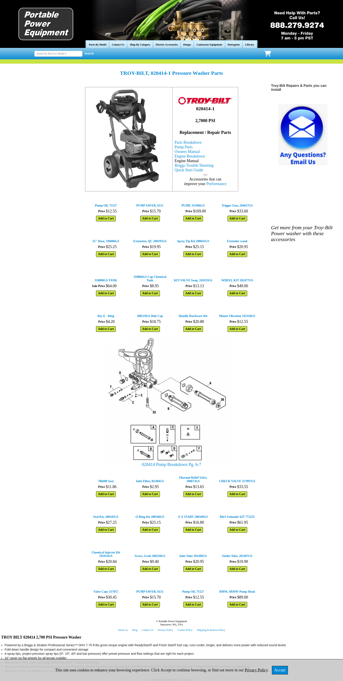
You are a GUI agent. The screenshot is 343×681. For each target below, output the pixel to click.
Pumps (187, 44)
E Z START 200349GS (193, 516)
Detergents (234, 44)
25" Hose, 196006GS (106, 241)
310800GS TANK (105, 280)
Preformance (216, 184)
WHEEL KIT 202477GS (237, 280)
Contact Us (118, 44)
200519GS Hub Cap (150, 316)
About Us (123, 630)
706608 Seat (106, 481)
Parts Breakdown (188, 142)
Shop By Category (140, 44)
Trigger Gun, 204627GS (237, 205)
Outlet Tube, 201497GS (237, 556)
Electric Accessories (167, 44)
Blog (134, 630)
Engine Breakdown (190, 156)
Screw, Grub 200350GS (150, 556)
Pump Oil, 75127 (106, 205)
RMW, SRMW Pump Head (237, 591)
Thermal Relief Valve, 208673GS (193, 479)
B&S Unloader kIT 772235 (237, 516)
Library (249, 44)
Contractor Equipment (209, 44)
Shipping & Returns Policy (211, 630)
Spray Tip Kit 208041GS (193, 241)
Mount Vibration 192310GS (237, 316)
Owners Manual (187, 151)
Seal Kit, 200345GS (106, 516)
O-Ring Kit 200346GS (150, 516)
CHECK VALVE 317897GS (237, 481)
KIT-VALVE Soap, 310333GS (193, 280)
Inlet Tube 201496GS (193, 556)
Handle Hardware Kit (193, 316)
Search (89, 53)
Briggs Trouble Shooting (194, 165)
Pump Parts (184, 147)
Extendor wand (237, 241)
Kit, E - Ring (106, 316)
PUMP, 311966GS (193, 205)
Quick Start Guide (189, 170)
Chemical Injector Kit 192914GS (105, 554)
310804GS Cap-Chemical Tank (149, 278)
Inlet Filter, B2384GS (150, 481)
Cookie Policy (185, 630)
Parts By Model (97, 44)
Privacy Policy (165, 630)
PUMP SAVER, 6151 (149, 205)
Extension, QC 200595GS (149, 241)
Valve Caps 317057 (106, 591)
